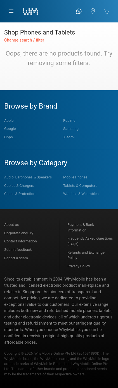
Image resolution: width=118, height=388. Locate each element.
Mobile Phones (75, 177)
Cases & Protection (19, 194)
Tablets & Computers (80, 185)
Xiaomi (69, 137)
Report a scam (16, 258)
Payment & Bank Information (80, 227)
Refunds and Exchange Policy (86, 255)
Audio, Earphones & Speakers (28, 177)
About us (11, 224)
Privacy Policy (78, 266)
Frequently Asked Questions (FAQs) (90, 241)
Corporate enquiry (18, 233)
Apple (8, 120)
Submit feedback (18, 249)
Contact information (20, 241)
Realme (69, 120)
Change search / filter (24, 40)
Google (10, 129)
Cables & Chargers (19, 185)
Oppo (8, 137)
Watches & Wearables (80, 194)
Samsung (71, 129)
